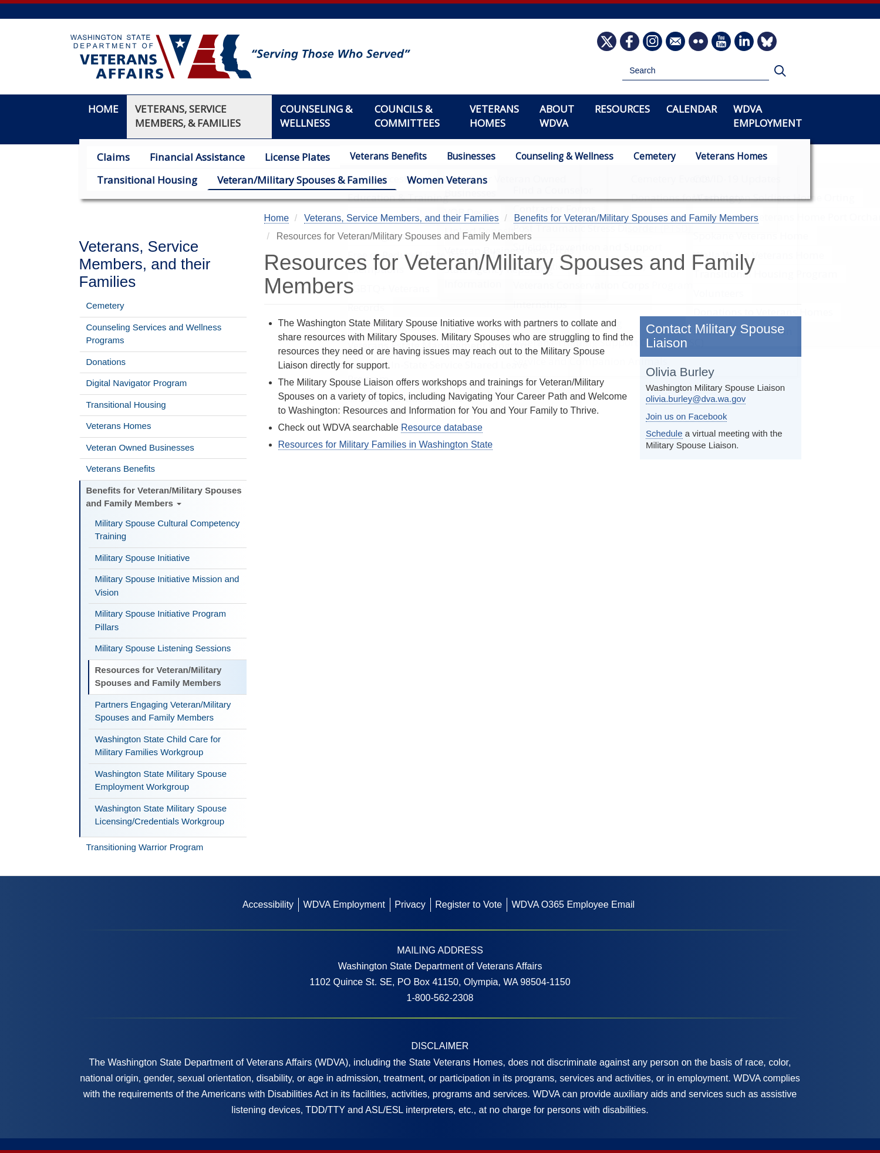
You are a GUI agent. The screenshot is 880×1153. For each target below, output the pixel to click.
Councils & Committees (407, 116)
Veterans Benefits (369, 156)
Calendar (691, 109)
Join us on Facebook (686, 416)
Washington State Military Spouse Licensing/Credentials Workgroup (161, 815)
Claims (111, 156)
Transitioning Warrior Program (145, 847)
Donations (106, 362)
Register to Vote (468, 904)
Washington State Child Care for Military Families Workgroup (158, 746)
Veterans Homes (712, 156)
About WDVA (557, 116)
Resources (622, 109)
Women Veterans (419, 179)
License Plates (280, 156)
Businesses (452, 156)
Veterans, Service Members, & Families (188, 116)
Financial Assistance (187, 156)
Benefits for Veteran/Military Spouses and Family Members (164, 497)
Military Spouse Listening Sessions (163, 648)
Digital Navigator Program (136, 383)
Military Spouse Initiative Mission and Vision (167, 585)
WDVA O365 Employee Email (573, 904)
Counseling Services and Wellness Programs (154, 334)
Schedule (664, 433)
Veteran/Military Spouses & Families (284, 179)
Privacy (410, 904)
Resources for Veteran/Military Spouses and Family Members (158, 676)
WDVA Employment (767, 116)
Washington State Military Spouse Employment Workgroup (161, 780)
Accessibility (268, 904)
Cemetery (636, 156)
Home (103, 109)
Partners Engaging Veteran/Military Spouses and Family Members (163, 711)
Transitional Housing (142, 179)
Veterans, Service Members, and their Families (145, 264)
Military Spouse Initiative (142, 558)
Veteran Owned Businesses (140, 447)
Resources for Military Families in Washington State (385, 444)
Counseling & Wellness (546, 156)
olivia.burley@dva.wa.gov (696, 399)
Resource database (442, 427)
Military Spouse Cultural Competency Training (167, 530)
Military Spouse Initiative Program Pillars (160, 620)
